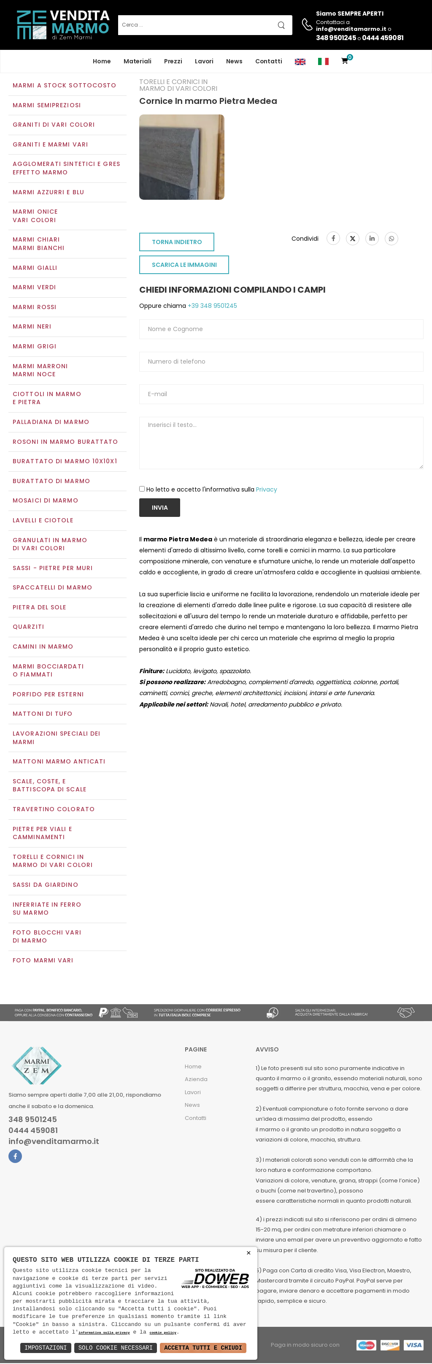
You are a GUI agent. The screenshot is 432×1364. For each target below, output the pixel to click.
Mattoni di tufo (43, 715)
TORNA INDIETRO (177, 243)
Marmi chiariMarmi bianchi (39, 244)
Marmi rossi (35, 308)
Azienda (196, 1080)
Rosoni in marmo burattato (66, 442)
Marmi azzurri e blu (48, 193)
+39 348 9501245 (211, 307)
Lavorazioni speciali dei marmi (56, 738)
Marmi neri (32, 327)
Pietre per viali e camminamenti (42, 834)
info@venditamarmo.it (53, 1143)
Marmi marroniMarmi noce (40, 371)
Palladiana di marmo (51, 422)
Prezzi (173, 61)
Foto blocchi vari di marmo (47, 937)
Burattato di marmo (51, 482)
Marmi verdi (34, 288)
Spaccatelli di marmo (52, 588)
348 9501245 (336, 38)
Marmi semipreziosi (47, 106)
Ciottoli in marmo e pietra (47, 399)
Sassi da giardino (45, 885)
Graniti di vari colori (54, 126)
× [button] (248, 1253)
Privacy (266, 490)
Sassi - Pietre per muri (53, 569)
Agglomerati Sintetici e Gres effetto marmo (66, 169)
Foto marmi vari (43, 961)
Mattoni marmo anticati (59, 762)
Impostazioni (45, 1348)
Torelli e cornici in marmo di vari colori (53, 861)
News (234, 61)
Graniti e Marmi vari (50, 145)
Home (102, 61)
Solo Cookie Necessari (115, 1348)
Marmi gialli (35, 268)
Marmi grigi (35, 347)
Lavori (204, 61)
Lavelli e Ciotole (43, 521)
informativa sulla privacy (104, 1333)
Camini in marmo (43, 647)
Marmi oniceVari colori (35, 217)
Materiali (137, 61)
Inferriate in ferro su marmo (47, 909)
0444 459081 (382, 38)
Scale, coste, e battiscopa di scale (49, 786)
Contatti (268, 61)
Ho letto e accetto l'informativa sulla (211, 490)
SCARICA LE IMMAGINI (184, 266)
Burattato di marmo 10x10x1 (65, 462)
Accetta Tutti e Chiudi (203, 1348)
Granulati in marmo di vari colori (50, 545)
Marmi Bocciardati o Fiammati (48, 671)
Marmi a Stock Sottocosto (64, 86)
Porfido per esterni (48, 695)
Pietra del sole (40, 608)
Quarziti (28, 628)
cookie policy (162, 1333)
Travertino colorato (54, 810)
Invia (160, 508)
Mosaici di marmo (45, 501)
